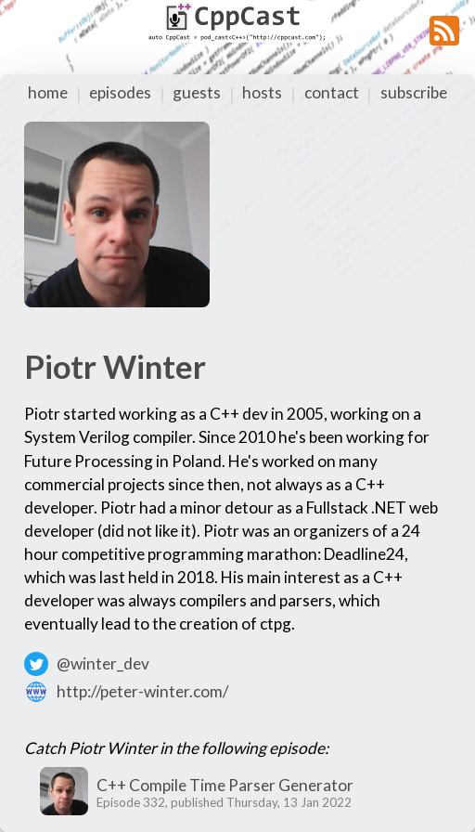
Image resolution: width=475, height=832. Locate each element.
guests (197, 92)
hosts (262, 92)
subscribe (413, 92)
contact (331, 92)
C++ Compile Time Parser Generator (224, 785)
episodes (120, 92)
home (48, 92)
